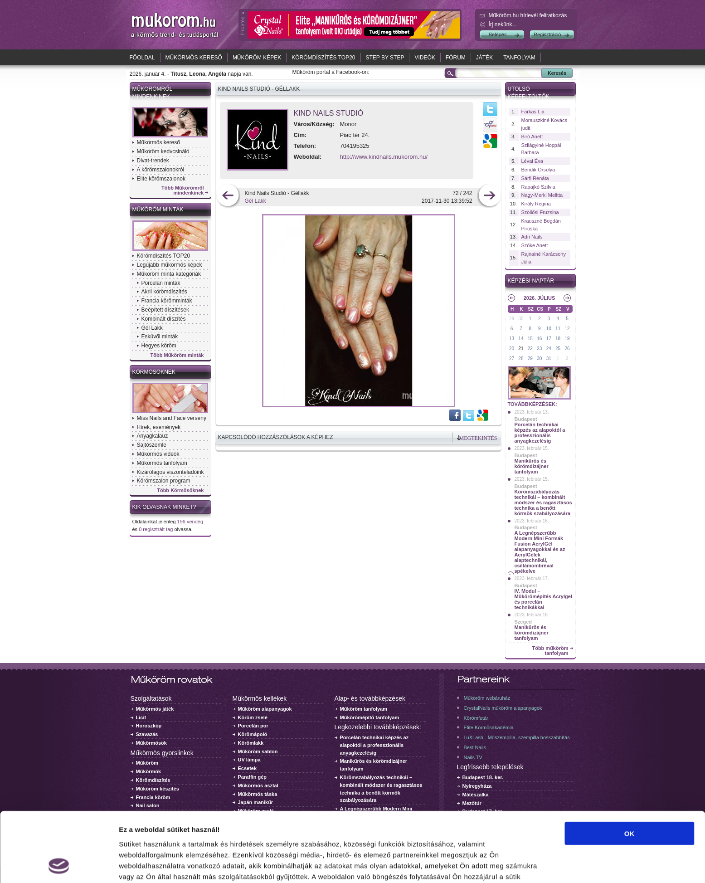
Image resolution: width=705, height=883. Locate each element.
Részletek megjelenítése (158, 865)
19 (566, 338)
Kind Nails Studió (329, 113)
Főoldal (142, 57)
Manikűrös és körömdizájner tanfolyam (532, 466)
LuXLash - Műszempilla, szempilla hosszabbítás (517, 737)
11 (557, 328)
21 (520, 348)
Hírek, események (159, 427)
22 (530, 348)
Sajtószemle (151, 445)
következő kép (489, 196)
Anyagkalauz (152, 436)
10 (548, 328)
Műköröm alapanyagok (265, 709)
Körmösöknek (153, 372)
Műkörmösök (151, 743)
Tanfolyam (519, 57)
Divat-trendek (153, 160)
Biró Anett (532, 136)
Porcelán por (253, 725)
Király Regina (536, 203)
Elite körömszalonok (161, 179)
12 (566, 328)
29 (511, 318)
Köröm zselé (252, 717)
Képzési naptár (531, 281)
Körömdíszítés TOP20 (323, 57)
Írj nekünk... (503, 24)
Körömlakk (251, 743)
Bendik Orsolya (538, 169)
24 (548, 348)
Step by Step (385, 57)
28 (520, 358)
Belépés (498, 34)
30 (520, 318)
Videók (424, 57)
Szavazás (147, 734)
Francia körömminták (166, 301)
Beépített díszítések (165, 310)
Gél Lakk (152, 328)
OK (629, 768)
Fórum (456, 57)
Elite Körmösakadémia (489, 727)
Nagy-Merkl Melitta (542, 195)
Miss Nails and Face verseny (171, 418)
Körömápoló (252, 734)
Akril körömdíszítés (164, 291)
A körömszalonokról (161, 169)
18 (557, 338)
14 (520, 338)
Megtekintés (478, 438)
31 (548, 358)
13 (511, 338)
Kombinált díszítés (163, 319)
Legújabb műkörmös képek (169, 265)
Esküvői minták (159, 336)
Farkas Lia (533, 111)
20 (511, 348)
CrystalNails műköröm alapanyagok (503, 708)
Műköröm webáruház (487, 698)
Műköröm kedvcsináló (163, 151)
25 (557, 348)
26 (566, 348)
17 (548, 338)
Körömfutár (476, 718)
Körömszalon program (163, 481)
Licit (141, 717)
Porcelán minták (160, 283)
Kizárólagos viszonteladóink (170, 472)
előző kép (227, 196)
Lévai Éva (532, 161)
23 (539, 348)
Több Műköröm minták (177, 355)
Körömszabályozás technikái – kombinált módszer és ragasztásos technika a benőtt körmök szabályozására (543, 502)
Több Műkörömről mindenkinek (182, 190)
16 (539, 338)
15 (530, 338)
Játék (484, 57)
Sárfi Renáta (535, 178)
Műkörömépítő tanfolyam (369, 717)
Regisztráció (547, 34)
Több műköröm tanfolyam (550, 651)
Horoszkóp (149, 725)
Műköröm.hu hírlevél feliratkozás (528, 15)
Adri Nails (532, 236)
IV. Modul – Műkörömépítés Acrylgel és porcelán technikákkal (543, 599)
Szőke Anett (534, 245)
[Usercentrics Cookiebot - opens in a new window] (58, 865)
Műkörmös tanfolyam (162, 463)
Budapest (526, 419)
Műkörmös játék (155, 709)
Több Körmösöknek (180, 490)
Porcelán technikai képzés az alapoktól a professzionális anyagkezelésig (540, 433)
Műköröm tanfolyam (364, 709)
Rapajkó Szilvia (538, 187)
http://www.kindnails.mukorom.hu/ (384, 156)
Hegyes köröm (158, 345)
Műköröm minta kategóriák (169, 274)
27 (511, 358)
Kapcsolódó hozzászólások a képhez (275, 437)
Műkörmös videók (158, 454)
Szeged (523, 621)
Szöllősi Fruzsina (540, 212)
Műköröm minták (158, 209)
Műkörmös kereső (193, 57)
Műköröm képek (257, 57)
